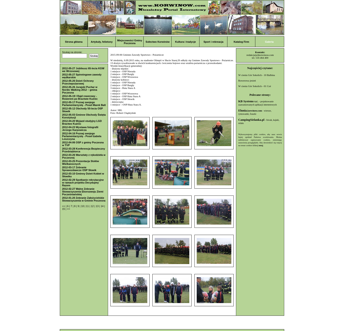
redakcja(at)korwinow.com (260, 55)
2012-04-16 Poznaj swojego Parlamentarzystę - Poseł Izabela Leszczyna (81, 136)
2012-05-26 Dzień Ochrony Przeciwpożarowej (78, 82)
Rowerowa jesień (247, 80)
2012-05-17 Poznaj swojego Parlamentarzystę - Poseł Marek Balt (84, 103)
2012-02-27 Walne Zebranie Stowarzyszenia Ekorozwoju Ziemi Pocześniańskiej (82, 191)
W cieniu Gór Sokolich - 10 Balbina (256, 75)
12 (92, 206)
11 (87, 206)
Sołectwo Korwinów (158, 41)
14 (102, 206)
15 (64, 209)
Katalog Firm (241, 41)
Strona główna (74, 41)
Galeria (269, 41)
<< (64, 206)
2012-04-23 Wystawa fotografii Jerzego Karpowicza (80, 128)
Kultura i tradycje (185, 41)
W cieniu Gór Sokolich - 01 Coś (254, 86)
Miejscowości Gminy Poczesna (129, 42)
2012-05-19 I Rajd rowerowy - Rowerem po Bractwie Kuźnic (80, 97)
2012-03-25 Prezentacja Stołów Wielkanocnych (80, 162)
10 (82, 206)
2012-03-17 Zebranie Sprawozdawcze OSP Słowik (79, 169)
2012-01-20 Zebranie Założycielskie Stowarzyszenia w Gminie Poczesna (84, 199)
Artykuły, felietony (102, 41)
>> (68, 209)
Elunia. (250, 110)
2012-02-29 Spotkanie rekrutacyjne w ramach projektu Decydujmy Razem (83, 182)
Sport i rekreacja (213, 41)
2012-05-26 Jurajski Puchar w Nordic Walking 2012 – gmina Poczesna (79, 90)
